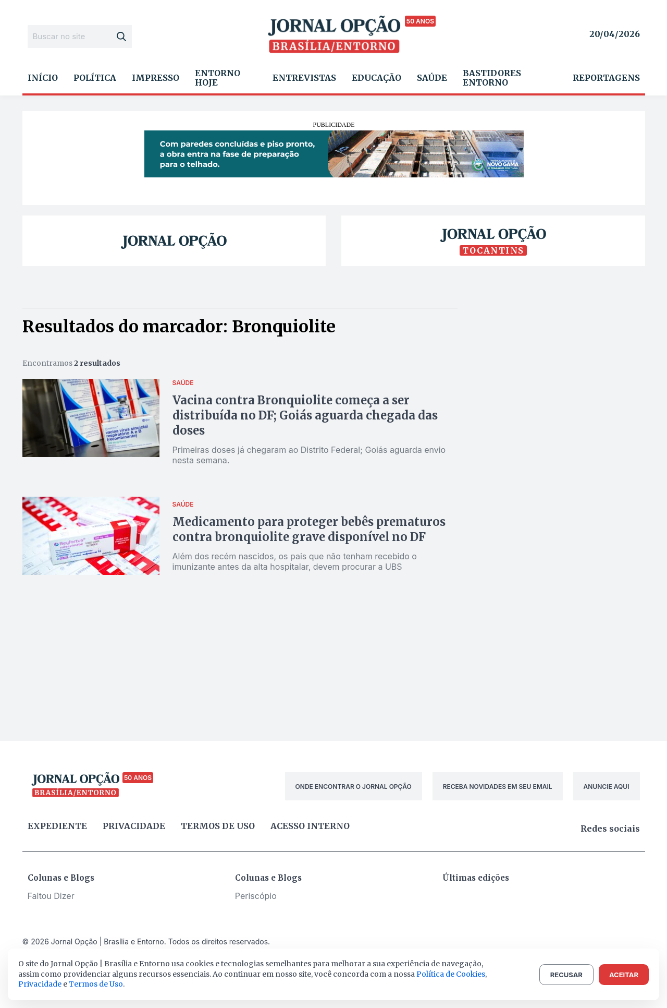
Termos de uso (218, 826)
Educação (376, 78)
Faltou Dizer (51, 896)
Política (94, 78)
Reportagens (606, 78)
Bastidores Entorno (492, 77)
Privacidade (134, 826)
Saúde (432, 78)
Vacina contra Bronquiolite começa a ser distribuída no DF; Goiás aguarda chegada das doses (305, 415)
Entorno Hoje (217, 77)
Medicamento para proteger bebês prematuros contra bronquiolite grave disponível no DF (309, 529)
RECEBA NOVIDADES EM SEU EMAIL (497, 786)
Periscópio (256, 896)
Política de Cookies (450, 974)
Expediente (57, 826)
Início (43, 78)
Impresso (155, 78)
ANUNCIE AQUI (606, 786)
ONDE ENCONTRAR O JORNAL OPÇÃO (353, 786)
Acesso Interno (310, 826)
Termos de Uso (96, 984)
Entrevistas (304, 78)
